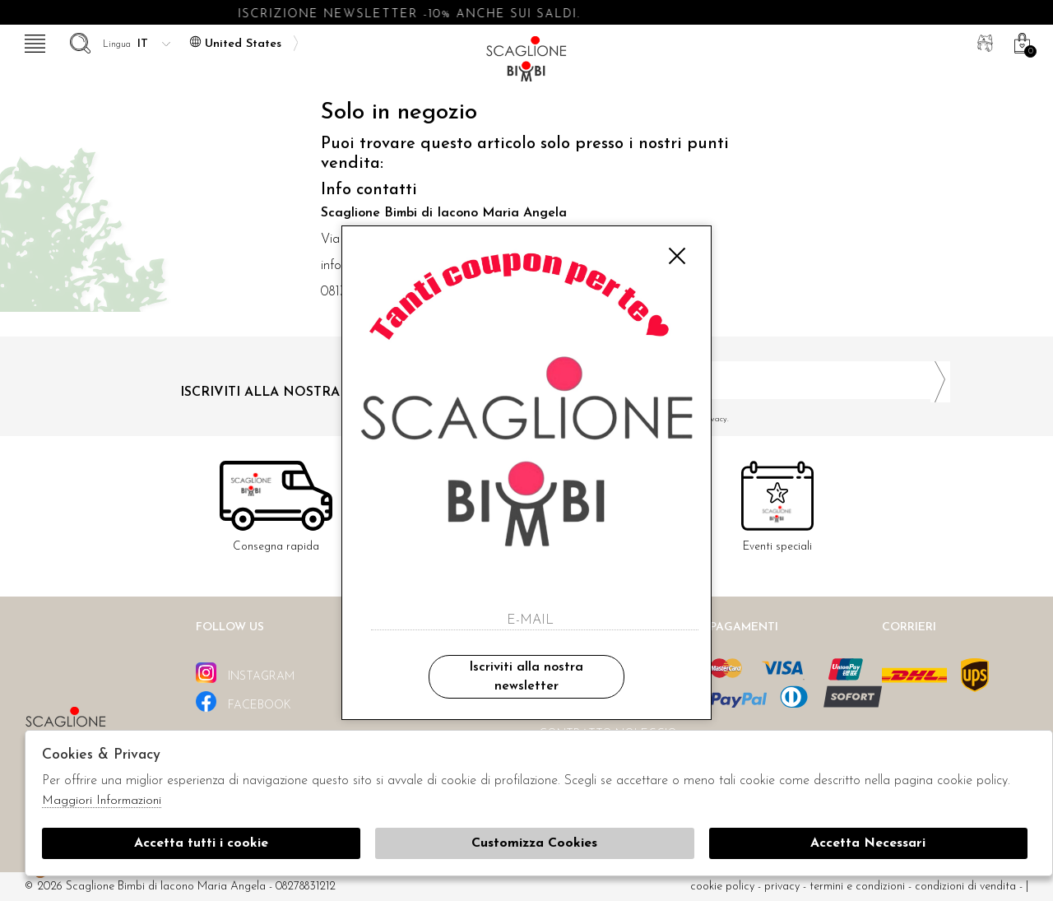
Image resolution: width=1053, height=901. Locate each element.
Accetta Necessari (867, 843)
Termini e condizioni (857, 886)
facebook (243, 701)
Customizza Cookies (534, 843)
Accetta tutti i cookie (201, 843)
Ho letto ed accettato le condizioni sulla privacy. (744, 419)
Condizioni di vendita (965, 886)
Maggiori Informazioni (101, 801)
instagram (245, 672)
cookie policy (722, 886)
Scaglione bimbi (526, 64)
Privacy (782, 886)
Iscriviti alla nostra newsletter (526, 676)
